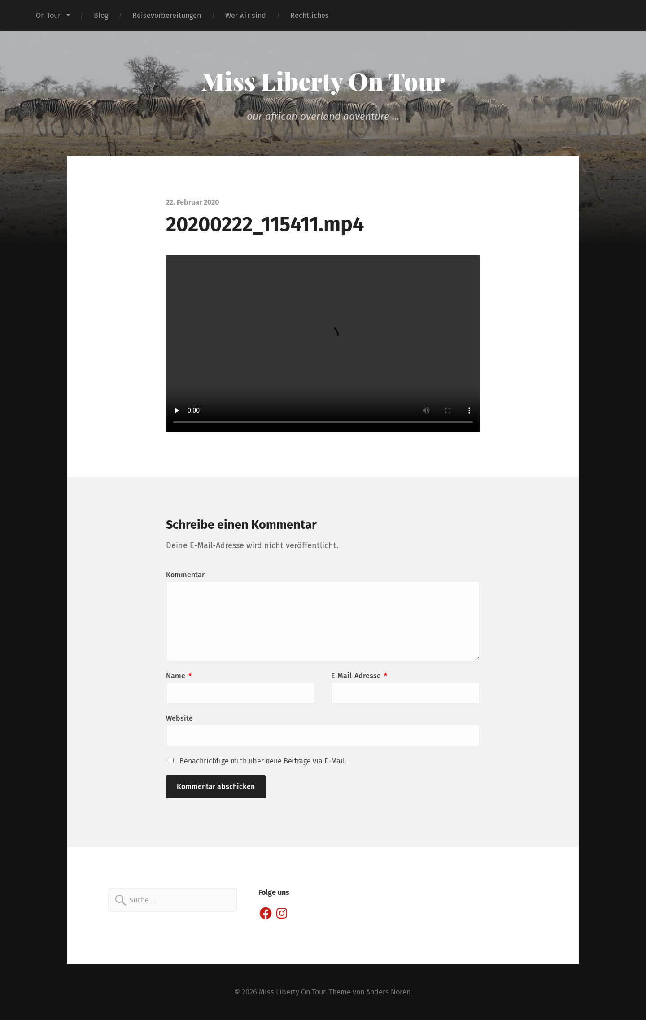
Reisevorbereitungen (166, 15)
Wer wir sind (245, 15)
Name (179, 675)
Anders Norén (388, 992)
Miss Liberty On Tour (323, 81)
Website (179, 718)
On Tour (48, 15)
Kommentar (185, 575)
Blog (101, 15)
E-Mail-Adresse (359, 675)
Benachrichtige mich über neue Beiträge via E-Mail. (263, 761)
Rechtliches (309, 15)
